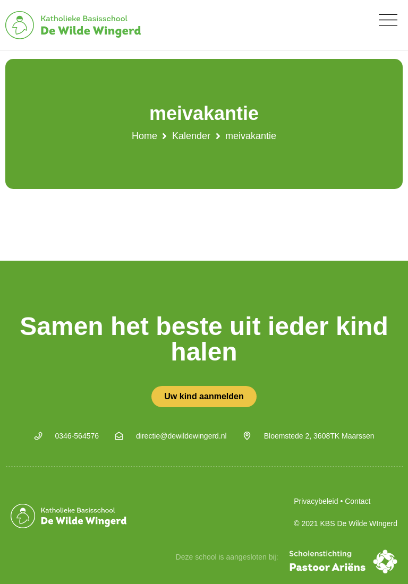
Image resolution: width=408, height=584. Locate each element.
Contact (357, 501)
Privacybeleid (316, 501)
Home (144, 136)
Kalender (191, 136)
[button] (388, 20)
